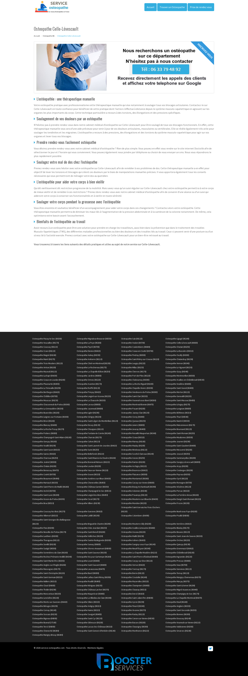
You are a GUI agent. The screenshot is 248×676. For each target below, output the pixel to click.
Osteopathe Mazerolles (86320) (135, 581)
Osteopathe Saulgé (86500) (44, 548)
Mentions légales (95, 647)
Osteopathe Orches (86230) (177, 540)
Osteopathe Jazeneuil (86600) (90, 408)
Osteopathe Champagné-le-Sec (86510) (94, 490)
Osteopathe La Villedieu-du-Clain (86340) (94, 597)
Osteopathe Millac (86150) (132, 367)
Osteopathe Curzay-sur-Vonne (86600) (137, 482)
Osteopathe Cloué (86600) (43, 585)
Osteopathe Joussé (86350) (177, 453)
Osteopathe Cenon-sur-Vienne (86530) (137, 618)
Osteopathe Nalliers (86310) (44, 581)
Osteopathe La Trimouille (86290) (46, 388)
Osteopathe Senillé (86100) (44, 544)
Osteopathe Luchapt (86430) (44, 375)
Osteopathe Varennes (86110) (178, 569)
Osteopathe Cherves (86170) (133, 371)
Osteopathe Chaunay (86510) (133, 589)
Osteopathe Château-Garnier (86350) (93, 486)
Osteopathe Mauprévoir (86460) (91, 593)
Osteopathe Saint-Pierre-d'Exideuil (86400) (139, 556)
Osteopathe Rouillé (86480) (88, 581)
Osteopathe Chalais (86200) (44, 466)
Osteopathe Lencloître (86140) (45, 597)
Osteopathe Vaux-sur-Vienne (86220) (92, 470)
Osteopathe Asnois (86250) (133, 458)
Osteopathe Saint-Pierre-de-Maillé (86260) (50, 486)
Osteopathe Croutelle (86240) (134, 577)
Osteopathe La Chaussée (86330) (91, 400)
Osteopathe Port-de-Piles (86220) (135, 375)
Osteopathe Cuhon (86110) (88, 441)
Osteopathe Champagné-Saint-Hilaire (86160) (51, 437)
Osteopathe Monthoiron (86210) (135, 630)
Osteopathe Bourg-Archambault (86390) (138, 486)
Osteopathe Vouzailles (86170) (45, 342)
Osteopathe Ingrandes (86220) (178, 556)
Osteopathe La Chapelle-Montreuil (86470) (183, 597)
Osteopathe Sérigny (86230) (89, 416)
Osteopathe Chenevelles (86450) (91, 482)
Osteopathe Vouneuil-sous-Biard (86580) (138, 400)
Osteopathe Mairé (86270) (43, 359)
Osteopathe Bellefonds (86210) (90, 453)
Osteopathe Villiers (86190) (88, 503)
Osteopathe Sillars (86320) (88, 602)
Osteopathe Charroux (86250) (45, 458)
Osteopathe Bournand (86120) (178, 429)
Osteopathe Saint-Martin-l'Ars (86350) (48, 560)
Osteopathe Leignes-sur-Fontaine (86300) (50, 416)
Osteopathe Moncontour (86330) (46, 593)
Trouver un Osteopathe (172, 7)
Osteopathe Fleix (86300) (43, 527)
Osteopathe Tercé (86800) (43, 626)
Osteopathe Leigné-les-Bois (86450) (92, 495)
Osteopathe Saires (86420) (44, 453)
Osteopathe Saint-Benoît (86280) (91, 532)
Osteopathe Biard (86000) (88, 573)
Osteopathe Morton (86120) (177, 392)
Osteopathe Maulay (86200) (133, 445)
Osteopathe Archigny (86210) (134, 466)
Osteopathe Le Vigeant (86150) (178, 367)
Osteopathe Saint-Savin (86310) (46, 449)
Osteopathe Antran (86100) (44, 367)
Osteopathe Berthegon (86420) (45, 392)
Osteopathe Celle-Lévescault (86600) (181, 342)
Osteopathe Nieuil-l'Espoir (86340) (135, 548)
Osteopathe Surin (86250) (88, 449)
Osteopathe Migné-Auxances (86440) (181, 589)
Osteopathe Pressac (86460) (177, 560)
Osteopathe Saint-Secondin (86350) (180, 610)
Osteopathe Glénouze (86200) (90, 622)
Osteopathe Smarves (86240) (178, 630)
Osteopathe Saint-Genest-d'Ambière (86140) (96, 630)
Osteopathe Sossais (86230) (44, 614)
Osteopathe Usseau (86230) (133, 532)
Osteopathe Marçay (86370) (177, 581)
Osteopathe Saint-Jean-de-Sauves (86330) (183, 536)
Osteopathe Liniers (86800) (133, 425)
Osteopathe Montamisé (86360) (135, 478)
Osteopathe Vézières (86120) (178, 486)
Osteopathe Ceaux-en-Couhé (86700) (137, 351)
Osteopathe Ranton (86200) (133, 462)
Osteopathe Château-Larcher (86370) (93, 589)
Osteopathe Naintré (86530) (177, 420)
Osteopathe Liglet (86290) (88, 412)
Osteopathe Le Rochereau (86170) (92, 367)
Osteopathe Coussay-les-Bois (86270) (48, 511)
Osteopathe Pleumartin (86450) (45, 383)
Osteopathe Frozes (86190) (177, 503)
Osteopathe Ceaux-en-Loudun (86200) (48, 379)
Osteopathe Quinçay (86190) (177, 544)
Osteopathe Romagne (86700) (178, 482)
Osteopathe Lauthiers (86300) (45, 536)
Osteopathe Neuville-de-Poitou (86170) (49, 532)
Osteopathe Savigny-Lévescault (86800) (182, 462)
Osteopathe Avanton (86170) (89, 383)
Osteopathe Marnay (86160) (133, 441)
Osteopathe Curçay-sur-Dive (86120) (136, 560)
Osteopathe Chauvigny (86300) (134, 626)
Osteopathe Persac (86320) (177, 490)
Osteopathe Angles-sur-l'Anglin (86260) (49, 564)
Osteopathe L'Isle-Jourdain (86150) (92, 527)
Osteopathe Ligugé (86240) (177, 338)
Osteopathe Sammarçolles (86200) (180, 458)
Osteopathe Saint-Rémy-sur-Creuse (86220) (140, 359)
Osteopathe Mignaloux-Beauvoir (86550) (94, 338)
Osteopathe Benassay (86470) (45, 470)
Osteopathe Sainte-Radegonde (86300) (94, 540)
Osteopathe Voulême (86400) (178, 383)
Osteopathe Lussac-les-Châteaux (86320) (94, 626)
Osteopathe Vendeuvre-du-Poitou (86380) (139, 392)
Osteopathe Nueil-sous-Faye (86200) (181, 511)
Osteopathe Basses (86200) (133, 622)
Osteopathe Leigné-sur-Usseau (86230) (94, 396)
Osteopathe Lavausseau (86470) (91, 569)
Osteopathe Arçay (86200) (176, 466)
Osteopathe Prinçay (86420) (89, 392)
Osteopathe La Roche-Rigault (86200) (137, 383)
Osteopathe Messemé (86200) (178, 449)
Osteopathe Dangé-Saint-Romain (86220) (183, 499)
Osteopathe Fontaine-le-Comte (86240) (94, 433)
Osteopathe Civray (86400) (132, 416)
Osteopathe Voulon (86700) (133, 342)
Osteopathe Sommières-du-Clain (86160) (50, 552)
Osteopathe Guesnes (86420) (89, 511)
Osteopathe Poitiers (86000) (44, 433)
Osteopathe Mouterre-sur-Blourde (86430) (139, 499)
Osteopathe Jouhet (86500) (44, 462)
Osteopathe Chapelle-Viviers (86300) (137, 388)
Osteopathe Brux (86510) (43, 503)
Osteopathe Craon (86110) (43, 351)
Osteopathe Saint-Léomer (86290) (180, 585)
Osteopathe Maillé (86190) (132, 536)
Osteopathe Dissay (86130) (88, 425)
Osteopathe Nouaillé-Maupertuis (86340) (138, 433)
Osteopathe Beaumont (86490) (45, 478)
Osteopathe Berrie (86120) (132, 573)
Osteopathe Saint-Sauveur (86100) (92, 552)
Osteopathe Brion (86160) (43, 420)
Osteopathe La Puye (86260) (89, 342)
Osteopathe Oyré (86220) (176, 478)
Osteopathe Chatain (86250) (177, 346)
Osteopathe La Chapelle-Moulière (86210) (139, 552)
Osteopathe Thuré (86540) (176, 416)
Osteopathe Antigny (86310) (89, 606)
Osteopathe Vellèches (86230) (90, 536)
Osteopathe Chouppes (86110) (90, 429)
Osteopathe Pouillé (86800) (177, 515)
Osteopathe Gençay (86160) (44, 441)
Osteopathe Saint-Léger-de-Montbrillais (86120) (97, 420)
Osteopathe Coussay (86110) (45, 346)
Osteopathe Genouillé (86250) (178, 396)
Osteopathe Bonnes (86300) (177, 614)
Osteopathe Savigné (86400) (89, 614)
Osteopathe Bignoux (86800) (44, 618)
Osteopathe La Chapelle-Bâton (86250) (93, 371)
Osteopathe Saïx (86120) (132, 338)
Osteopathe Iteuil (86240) (176, 602)
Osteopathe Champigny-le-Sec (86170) (182, 593)
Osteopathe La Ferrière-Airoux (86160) (182, 495)
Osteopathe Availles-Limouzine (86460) (138, 527)
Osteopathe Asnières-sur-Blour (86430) (94, 478)
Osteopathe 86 (48, 36)
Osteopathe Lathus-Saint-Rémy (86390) (94, 577)
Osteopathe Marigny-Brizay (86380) (47, 634)
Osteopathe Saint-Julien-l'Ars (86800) (137, 597)
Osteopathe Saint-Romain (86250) (180, 433)
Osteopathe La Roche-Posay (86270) (48, 429)
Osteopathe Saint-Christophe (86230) (48, 573)
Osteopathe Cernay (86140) (44, 610)
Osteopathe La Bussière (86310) (179, 351)
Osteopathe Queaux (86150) (133, 420)
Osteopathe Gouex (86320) (88, 474)
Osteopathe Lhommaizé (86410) (179, 548)
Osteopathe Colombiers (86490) (135, 515)
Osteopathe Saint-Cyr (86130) (89, 618)
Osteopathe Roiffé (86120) (88, 388)
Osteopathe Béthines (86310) (178, 412)
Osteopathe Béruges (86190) (45, 606)
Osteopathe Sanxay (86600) (89, 544)
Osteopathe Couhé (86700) (44, 474)
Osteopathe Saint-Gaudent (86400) (180, 445)
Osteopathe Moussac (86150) (45, 400)
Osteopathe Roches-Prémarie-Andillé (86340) (52, 556)
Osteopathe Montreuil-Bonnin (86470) (137, 404)
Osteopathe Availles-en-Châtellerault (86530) (184, 379)
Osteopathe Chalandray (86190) (179, 359)
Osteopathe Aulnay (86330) (88, 355)
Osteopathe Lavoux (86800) (89, 404)
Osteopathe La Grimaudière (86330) (47, 408)
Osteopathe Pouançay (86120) (134, 495)
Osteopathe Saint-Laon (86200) (45, 495)
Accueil (150, 7)
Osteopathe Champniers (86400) (135, 585)
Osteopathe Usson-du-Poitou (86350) (48, 499)
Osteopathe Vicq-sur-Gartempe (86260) (94, 556)
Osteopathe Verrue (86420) (133, 564)
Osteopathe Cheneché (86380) (45, 630)
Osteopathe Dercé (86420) (132, 593)
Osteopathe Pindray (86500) (133, 355)
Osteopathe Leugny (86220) (133, 363)
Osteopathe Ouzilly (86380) (177, 355)
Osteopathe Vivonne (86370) (133, 610)
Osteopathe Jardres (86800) (89, 375)
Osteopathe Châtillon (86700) (44, 396)
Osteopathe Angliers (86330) (177, 606)
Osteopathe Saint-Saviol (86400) (179, 388)
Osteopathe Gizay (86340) (176, 371)
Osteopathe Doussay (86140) (178, 618)
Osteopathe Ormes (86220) (89, 379)
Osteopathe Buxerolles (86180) (45, 412)
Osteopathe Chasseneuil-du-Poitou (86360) (51, 404)
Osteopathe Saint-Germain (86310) (47, 577)
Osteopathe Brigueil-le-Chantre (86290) (94, 523)
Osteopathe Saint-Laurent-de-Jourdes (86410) (97, 445)
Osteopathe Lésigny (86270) (177, 404)
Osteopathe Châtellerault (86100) (179, 552)
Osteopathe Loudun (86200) (89, 466)
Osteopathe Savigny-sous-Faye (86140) (138, 544)
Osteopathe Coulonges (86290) (179, 470)
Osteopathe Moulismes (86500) (179, 437)
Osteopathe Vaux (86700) (176, 564)
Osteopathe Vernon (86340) (177, 363)
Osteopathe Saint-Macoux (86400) (180, 400)
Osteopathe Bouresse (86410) (134, 470)
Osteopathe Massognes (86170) (46, 569)
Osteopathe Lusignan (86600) (178, 408)
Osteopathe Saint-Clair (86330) (134, 396)
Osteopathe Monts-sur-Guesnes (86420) (49, 602)
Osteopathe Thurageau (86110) (45, 540)
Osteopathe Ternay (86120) (177, 573)
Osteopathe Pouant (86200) (133, 408)
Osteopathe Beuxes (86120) (177, 532)
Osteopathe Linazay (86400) (133, 429)
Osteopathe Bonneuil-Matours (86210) (93, 462)
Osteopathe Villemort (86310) (45, 515)
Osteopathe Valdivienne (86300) (179, 626)
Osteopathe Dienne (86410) (89, 351)
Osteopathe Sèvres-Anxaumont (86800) (94, 548)
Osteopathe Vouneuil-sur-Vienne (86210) (182, 622)
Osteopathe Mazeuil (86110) (44, 371)
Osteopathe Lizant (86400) (88, 560)
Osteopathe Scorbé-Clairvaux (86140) (137, 453)
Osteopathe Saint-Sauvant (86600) (91, 564)
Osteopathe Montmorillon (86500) (180, 375)
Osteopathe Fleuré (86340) (133, 606)
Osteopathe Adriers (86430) (133, 540)
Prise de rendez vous (201, 7)
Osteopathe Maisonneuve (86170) (180, 425)
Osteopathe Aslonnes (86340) (134, 490)
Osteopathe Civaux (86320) (133, 437)
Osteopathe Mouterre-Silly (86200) (136, 523)
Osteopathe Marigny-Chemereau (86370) (183, 577)
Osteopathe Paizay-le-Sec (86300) (47, 338)
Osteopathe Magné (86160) (44, 355)
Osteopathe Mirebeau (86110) (134, 449)
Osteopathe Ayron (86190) (132, 602)
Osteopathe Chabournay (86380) (135, 379)
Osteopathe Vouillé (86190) (44, 445)
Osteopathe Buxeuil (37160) (44, 622)
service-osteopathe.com (53, 647)
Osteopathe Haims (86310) (88, 610)
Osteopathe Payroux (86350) (177, 474)
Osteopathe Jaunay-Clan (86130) (135, 412)
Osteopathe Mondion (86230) (133, 503)
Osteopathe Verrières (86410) (178, 523)
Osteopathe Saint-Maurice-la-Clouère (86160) (96, 458)
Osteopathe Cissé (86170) (88, 499)
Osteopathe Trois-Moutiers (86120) (47, 363)
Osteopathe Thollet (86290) (44, 589)
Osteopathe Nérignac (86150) (89, 585)
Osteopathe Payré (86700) (88, 346)
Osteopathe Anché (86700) (44, 490)
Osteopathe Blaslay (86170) (177, 527)
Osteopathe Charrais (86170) (89, 437)
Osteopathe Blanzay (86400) (44, 425)
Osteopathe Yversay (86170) (133, 569)
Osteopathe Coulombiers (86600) (135, 346)
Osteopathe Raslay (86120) (133, 614)
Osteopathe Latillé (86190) (88, 515)
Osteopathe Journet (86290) (177, 441)
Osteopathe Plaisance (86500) (134, 474)
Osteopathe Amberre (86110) (89, 359)
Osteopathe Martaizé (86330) (45, 482)
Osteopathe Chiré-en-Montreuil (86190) (94, 363)
